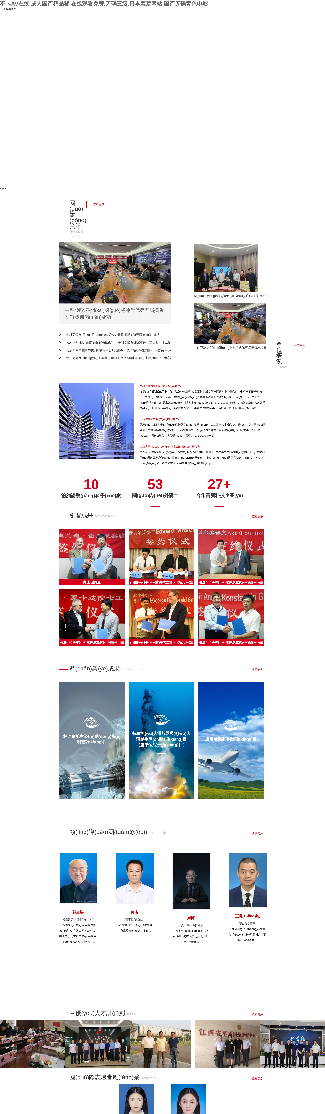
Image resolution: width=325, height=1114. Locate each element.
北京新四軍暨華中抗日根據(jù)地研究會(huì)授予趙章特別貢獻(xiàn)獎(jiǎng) (118, 350)
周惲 (191, 918)
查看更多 (98, 204)
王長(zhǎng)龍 (247, 916)
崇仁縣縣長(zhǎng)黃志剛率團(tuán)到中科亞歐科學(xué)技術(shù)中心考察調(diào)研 (122, 358)
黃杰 (134, 912)
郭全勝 (78, 912)
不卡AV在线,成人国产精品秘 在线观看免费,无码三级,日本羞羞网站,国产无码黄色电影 (104, 4)
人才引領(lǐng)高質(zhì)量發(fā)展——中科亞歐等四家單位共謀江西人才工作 (118, 342)
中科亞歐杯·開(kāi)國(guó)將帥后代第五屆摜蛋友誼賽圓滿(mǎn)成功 (113, 334)
